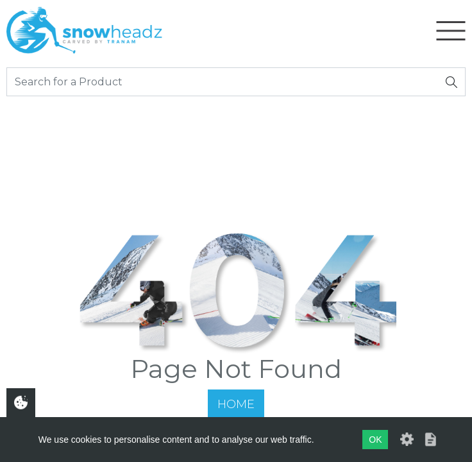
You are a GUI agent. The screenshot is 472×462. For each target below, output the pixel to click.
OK (375, 439)
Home (236, 404)
